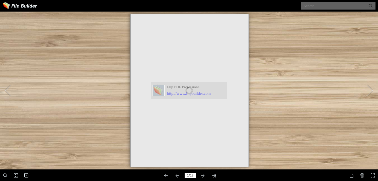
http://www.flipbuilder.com (189, 93)
